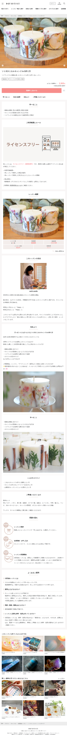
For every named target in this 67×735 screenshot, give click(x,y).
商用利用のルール (15, 185)
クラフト (7, 15)
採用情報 (47, 734)
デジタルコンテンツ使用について (30, 733)
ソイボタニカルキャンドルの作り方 (36, 15)
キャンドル (13, 15)
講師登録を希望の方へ (39, 734)
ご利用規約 (20, 733)
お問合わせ (32, 734)
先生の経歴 (16, 97)
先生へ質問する (59, 251)
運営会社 (15, 733)
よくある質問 (26, 734)
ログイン (53, 3)
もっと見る (61, 678)
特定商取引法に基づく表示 (43, 733)
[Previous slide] (2, 65)
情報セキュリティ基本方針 (17, 734)
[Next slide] (64, 65)
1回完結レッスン (22, 15)
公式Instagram (52, 734)
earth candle (33, 291)
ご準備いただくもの (39, 97)
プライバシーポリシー (54, 733)
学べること (6, 97)
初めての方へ (10, 733)
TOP (2, 15)
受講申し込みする (31, 90)
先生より (26, 97)
